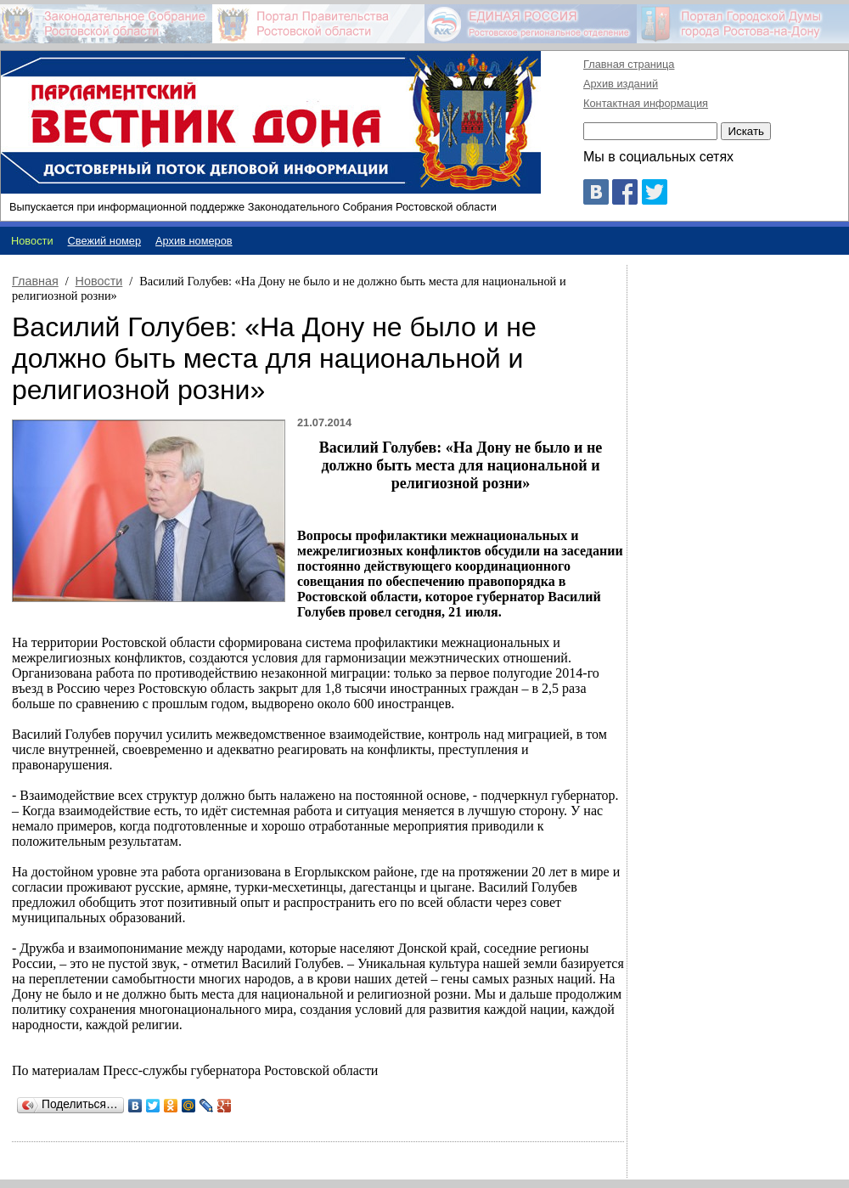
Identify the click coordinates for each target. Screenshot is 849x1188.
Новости (99, 281)
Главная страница (628, 64)
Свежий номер (105, 240)
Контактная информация (645, 103)
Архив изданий (620, 83)
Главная (35, 281)
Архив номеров (194, 240)
